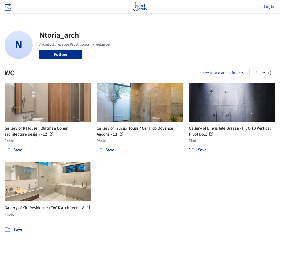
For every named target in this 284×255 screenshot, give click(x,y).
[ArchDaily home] (140, 6)
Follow (60, 54)
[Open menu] (7, 7)
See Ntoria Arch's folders (223, 73)
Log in (269, 7)
